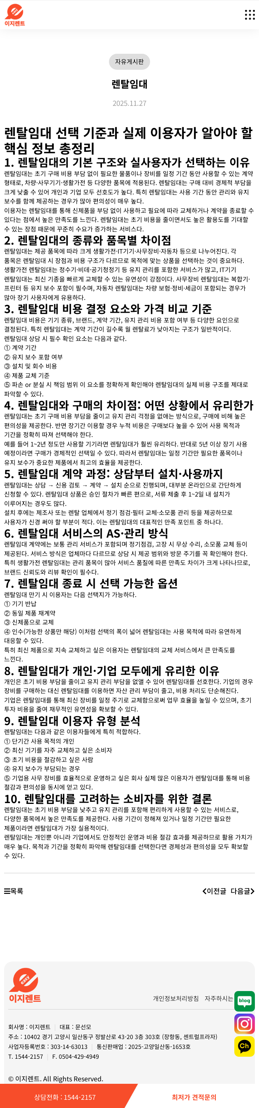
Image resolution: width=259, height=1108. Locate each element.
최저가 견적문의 (194, 1097)
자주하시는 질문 (226, 998)
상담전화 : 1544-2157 (65, 1097)
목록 (13, 891)
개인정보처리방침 (176, 998)
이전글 (214, 891)
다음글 (243, 891)
